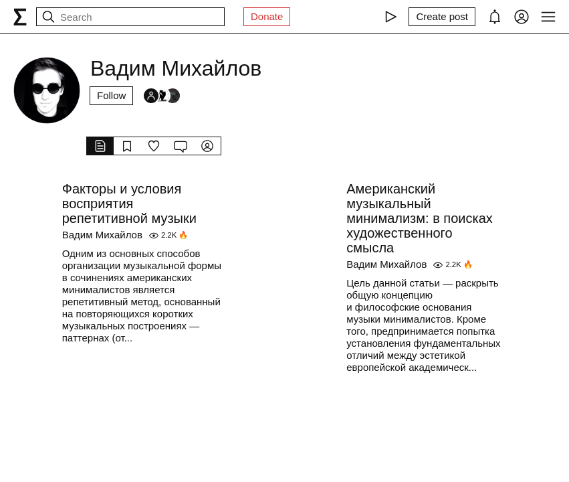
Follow (111, 95)
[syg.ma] (20, 16)
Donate (267, 16)
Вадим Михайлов (102, 234)
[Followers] (161, 95)
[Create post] (442, 16)
